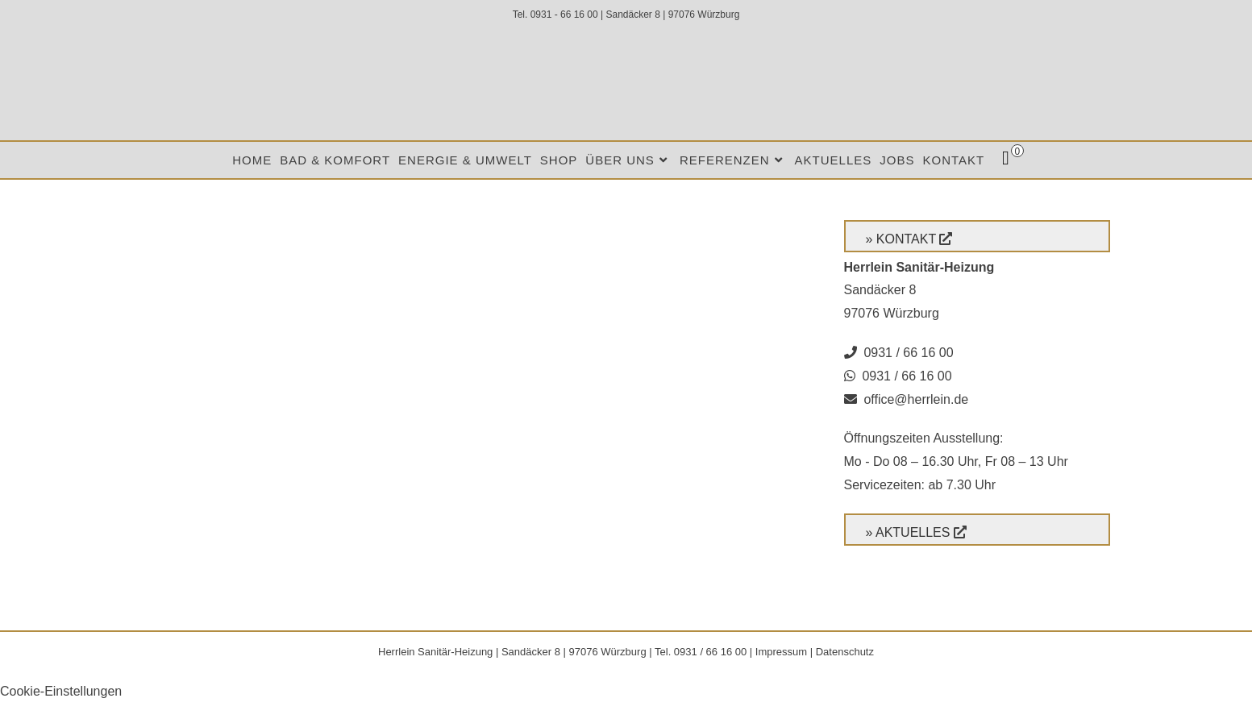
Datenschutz (845, 652)
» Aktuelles (908, 532)
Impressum (781, 652)
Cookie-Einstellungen (61, 691)
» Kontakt (901, 239)
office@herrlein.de (915, 399)
